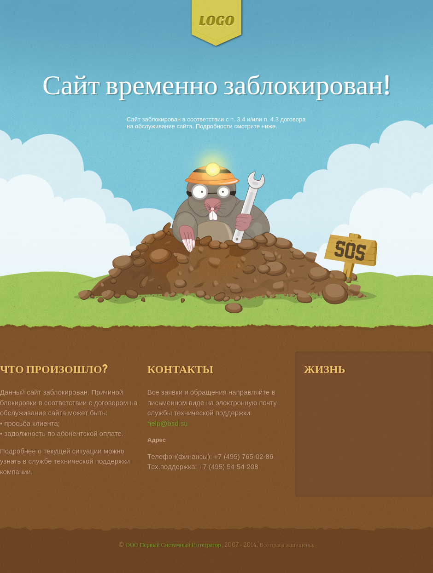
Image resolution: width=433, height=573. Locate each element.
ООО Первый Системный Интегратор (173, 544)
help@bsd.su (167, 423)
